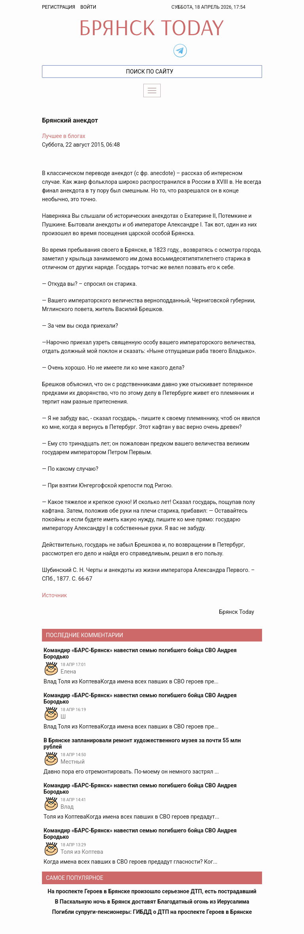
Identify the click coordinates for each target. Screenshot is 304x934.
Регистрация (58, 7)
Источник (54, 595)
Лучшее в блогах (64, 136)
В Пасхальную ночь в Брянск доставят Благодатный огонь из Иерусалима (152, 901)
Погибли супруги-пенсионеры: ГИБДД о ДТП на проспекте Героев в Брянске (152, 912)
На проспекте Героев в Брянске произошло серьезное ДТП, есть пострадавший (152, 891)
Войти (88, 7)
